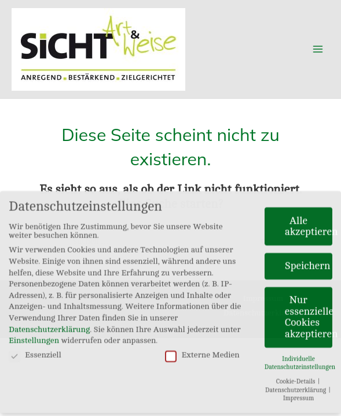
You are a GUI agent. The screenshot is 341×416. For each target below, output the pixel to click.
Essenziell (35, 350)
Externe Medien (202, 350)
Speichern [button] (308, 261)
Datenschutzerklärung (49, 325)
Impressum (298, 394)
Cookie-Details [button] (296, 377)
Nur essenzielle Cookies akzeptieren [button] (308, 312)
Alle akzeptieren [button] (308, 222)
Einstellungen (34, 336)
